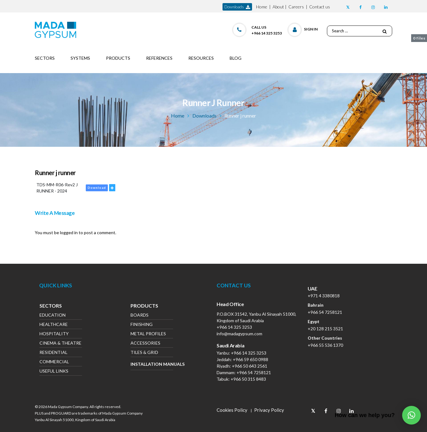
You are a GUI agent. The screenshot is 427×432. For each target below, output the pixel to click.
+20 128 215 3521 (325, 328)
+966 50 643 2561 (249, 366)
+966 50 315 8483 (248, 379)
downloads (237, 7)
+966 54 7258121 (253, 372)
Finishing (142, 325)
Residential (53, 353)
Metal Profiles (148, 334)
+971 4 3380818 (324, 295)
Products (144, 306)
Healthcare (53, 325)
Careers (296, 6)
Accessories (145, 343)
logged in (69, 232)
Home (261, 6)
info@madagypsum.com (239, 333)
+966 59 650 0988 (250, 359)
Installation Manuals (152, 364)
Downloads (204, 115)
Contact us (319, 6)
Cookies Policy (232, 410)
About (278, 6)
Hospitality (54, 334)
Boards (140, 316)
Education (52, 316)
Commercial (54, 362)
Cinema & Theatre (60, 343)
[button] (303, 28)
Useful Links (53, 371)
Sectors (50, 306)
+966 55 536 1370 (325, 345)
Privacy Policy (269, 410)
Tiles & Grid (144, 353)
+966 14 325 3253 (234, 327)
